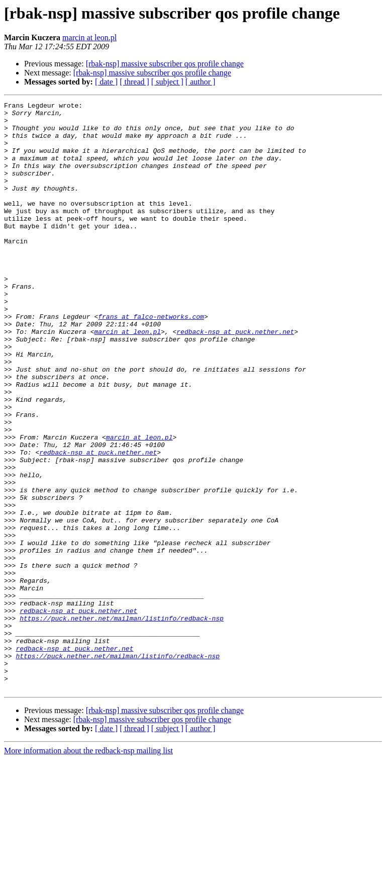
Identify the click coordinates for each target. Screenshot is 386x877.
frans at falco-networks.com (151, 360)
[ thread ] (134, 81)
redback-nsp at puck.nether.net (235, 378)
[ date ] (106, 81)
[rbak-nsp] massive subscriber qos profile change (165, 63)
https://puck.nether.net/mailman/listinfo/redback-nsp (122, 722)
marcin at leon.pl (89, 37)
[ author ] (200, 81)
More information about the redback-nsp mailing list (88, 868)
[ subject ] (167, 81)
